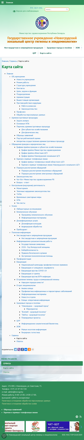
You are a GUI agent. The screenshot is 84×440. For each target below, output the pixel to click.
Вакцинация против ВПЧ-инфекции (36, 276)
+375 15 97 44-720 (18, 389)
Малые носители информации (33, 329)
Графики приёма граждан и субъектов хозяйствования (39, 147)
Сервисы (13, 61)
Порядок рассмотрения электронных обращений (42, 173)
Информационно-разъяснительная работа (34, 241)
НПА (18, 200)
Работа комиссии (28, 106)
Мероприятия (32, 309)
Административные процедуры (25, 117)
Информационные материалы (33, 217)
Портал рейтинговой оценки (28, 138)
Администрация (23, 97)
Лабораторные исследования (29, 209)
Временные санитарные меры (29, 197)
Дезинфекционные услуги (27, 220)
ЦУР (34, 53)
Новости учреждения (25, 79)
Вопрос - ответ (23, 182)
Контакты (21, 88)
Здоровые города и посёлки (59, 47)
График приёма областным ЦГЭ (34, 153)
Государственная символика (33, 244)
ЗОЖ (78, 47)
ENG (40, 8)
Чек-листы (21, 203)
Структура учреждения (26, 85)
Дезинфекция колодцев (31, 223)
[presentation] (3, 426)
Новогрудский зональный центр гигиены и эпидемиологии (33, 435)
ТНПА (19, 194)
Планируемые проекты (30, 317)
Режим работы (23, 82)
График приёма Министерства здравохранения (41, 150)
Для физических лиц (29, 132)
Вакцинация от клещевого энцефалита (37, 267)
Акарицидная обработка (31, 226)
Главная (5, 61)
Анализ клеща (27, 288)
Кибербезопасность (29, 250)
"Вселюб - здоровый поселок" (33, 312)
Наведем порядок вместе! (32, 282)
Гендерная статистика (30, 332)
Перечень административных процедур (33, 126)
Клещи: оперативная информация (35, 300)
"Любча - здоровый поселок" (33, 315)
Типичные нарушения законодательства (33, 191)
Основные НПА (23, 123)
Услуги (14, 206)
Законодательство (29, 109)
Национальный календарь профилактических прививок (44, 265)
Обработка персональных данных (31, 114)
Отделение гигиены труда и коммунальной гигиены (38, 279)
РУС (32, 8)
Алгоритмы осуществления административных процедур (40, 141)
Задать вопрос (23, 120)
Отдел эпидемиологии (26, 285)
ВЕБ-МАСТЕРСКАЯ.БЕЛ (72, 435)
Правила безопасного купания (34, 253)
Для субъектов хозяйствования (34, 129)
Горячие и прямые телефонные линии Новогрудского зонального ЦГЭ (50, 164)
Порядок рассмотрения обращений (31, 167)
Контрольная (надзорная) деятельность (28, 185)
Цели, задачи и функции (27, 91)
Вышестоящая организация (28, 100)
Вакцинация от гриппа (30, 273)
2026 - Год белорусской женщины (35, 247)
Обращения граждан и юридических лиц (28, 144)
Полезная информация (21, 232)
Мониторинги (22, 188)
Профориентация (24, 259)
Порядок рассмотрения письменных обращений (41, 170)
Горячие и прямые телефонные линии (32, 159)
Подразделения (23, 94)
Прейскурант (22, 229)
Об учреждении (18, 76)
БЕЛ (36, 8)
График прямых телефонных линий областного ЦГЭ (42, 162)
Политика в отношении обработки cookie (19, 403)
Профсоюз (21, 112)
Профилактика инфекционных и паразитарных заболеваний (46, 291)
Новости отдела (28, 297)
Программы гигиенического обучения (36, 215)
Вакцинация (21, 262)
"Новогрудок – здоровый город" (35, 306)
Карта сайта (45, 53)
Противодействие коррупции (29, 103)
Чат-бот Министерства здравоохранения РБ (35, 179)
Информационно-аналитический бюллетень (39, 323)
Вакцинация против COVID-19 (34, 270)
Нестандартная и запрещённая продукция (23, 47)
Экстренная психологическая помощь (37, 256)
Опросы (20, 341)
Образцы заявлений (25, 135)
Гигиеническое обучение (27, 212)
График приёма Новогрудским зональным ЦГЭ (40, 156)
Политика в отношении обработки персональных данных (26, 400)
